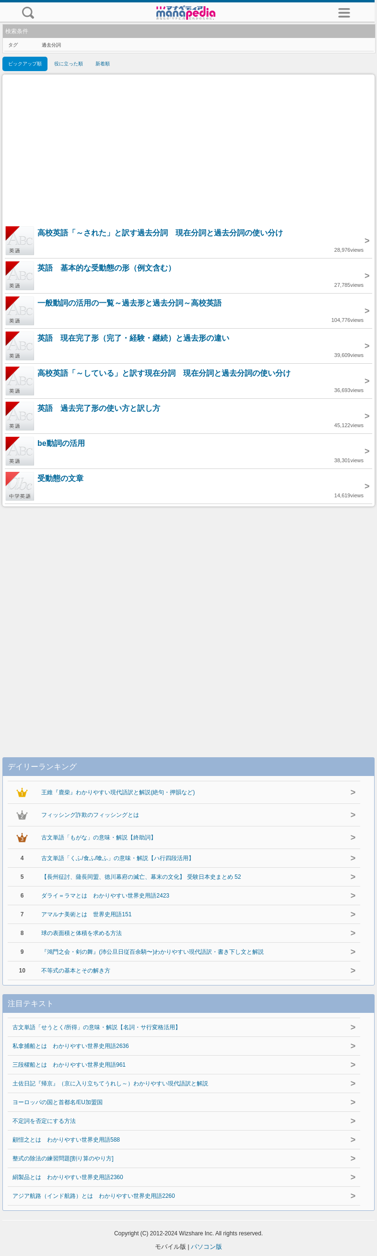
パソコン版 (206, 1246)
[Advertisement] (188, 151)
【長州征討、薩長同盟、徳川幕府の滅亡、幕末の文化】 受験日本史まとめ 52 (141, 877)
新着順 (102, 63)
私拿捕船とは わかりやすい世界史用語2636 (70, 1046)
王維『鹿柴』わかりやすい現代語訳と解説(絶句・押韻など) (118, 792)
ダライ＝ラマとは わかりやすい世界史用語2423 (105, 895)
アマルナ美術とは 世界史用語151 (86, 914)
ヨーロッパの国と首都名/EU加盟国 (57, 1102)
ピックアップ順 (25, 63)
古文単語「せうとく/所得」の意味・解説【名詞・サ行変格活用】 (96, 1027)
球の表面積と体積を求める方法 (81, 933)
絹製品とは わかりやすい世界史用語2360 (67, 1177)
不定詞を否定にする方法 (44, 1121)
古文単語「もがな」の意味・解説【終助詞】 (98, 837)
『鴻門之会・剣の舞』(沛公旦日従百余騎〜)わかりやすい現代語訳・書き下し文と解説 (152, 951)
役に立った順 (68, 63)
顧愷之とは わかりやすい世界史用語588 (66, 1139)
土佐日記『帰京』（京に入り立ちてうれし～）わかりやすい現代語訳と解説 (110, 1083)
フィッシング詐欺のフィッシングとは (90, 815)
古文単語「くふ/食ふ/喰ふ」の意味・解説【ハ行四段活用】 (117, 858)
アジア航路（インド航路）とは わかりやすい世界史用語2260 (93, 1196)
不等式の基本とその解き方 (75, 970)
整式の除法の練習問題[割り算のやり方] (63, 1158)
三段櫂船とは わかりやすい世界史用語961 (69, 1064)
